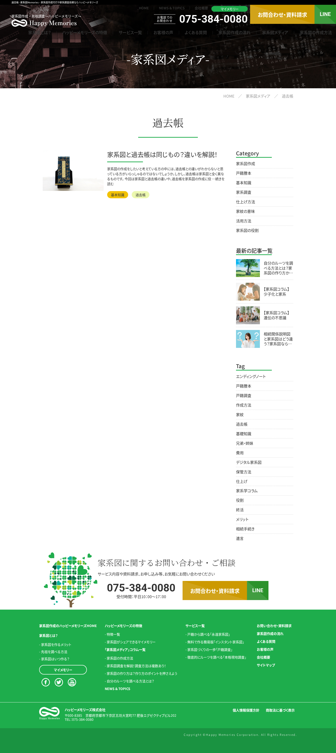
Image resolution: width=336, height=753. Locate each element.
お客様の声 (163, 32)
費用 (240, 452)
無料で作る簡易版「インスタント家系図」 (215, 641)
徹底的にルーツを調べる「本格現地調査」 (216, 657)
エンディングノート (251, 376)
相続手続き (245, 529)
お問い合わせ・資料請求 (274, 625)
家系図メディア (275, 32)
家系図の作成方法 (316, 32)
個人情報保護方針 (246, 710)
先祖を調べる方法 (54, 651)
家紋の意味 (245, 211)
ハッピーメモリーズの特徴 (84, 32)
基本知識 (117, 194)
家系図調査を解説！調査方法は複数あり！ (136, 665)
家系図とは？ (39, 32)
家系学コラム (247, 490)
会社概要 (201, 7)
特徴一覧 (113, 634)
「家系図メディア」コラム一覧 (125, 649)
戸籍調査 (243, 395)
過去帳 (141, 194)
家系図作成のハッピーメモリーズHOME (68, 625)
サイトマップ (266, 665)
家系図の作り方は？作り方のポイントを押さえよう (142, 673)
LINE (325, 14)
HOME (144, 7)
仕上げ (241, 481)
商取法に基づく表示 (280, 710)
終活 (240, 509)
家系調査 (243, 192)
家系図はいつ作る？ (55, 658)
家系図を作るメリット (56, 644)
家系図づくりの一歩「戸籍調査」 (209, 649)
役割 (240, 500)
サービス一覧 (130, 32)
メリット (242, 519)
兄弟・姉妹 (244, 443)
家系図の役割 (247, 230)
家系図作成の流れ (234, 32)
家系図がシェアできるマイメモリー (131, 641)
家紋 (240, 414)
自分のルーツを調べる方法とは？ (130, 681)
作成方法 (243, 405)
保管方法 (243, 472)
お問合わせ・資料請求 (282, 14)
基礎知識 (243, 433)
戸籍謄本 (243, 173)
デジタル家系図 (249, 462)
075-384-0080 (83, 719)
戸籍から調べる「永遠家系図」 (208, 634)
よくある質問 (196, 32)
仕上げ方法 (245, 201)
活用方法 (243, 221)
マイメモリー (230, 8)
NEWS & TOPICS (172, 7)
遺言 (240, 538)
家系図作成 (245, 163)
